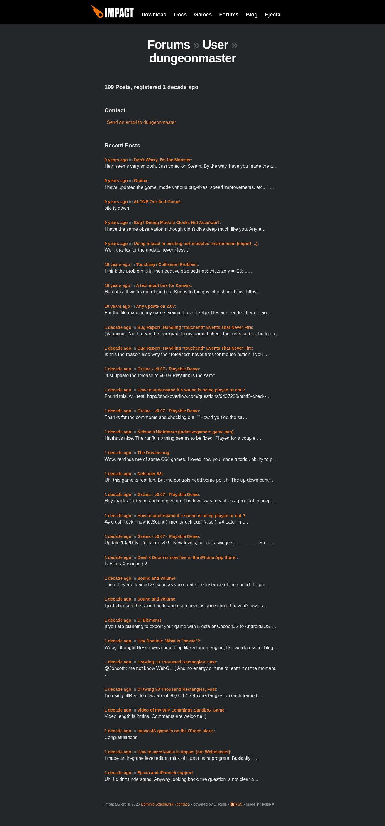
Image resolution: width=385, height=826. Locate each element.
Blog (251, 15)
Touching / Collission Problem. (167, 264)
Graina (140, 180)
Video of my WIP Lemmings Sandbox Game (180, 710)
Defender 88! (150, 473)
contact (183, 804)
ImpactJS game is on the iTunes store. (175, 730)
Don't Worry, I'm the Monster (162, 160)
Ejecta (272, 15)
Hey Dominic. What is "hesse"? (168, 641)
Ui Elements (149, 620)
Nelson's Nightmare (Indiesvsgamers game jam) (185, 432)
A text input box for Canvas (163, 285)
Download (154, 15)
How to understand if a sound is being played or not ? (191, 390)
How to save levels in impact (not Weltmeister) (183, 752)
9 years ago (116, 160)
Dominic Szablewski (157, 804)
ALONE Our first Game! (157, 201)
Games (203, 15)
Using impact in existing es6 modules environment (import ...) (195, 243)
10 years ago (117, 264)
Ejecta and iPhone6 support (165, 772)
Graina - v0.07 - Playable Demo (168, 369)
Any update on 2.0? (155, 306)
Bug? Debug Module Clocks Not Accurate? (177, 222)
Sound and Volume (156, 578)
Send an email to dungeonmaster (141, 122)
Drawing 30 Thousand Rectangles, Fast (176, 662)
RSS (238, 804)
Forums (228, 15)
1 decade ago (118, 327)
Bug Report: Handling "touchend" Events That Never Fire (194, 327)
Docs (180, 15)
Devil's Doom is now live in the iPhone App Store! (187, 557)
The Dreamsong (153, 452)
